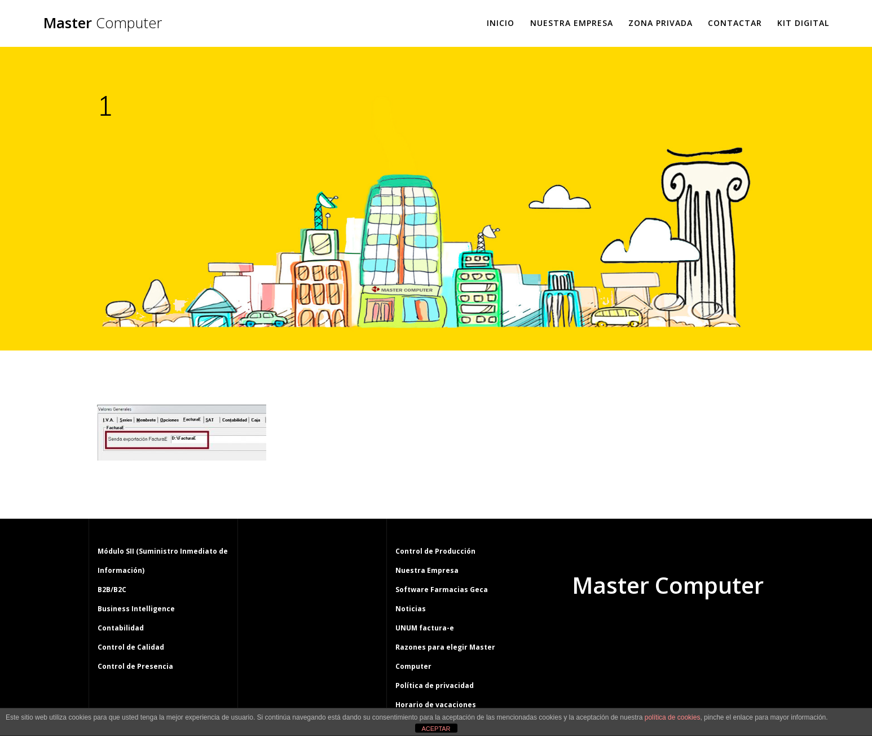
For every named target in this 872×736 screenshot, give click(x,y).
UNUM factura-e (424, 628)
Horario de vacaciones (435, 704)
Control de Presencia (135, 666)
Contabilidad (121, 628)
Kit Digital (803, 22)
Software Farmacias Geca (441, 589)
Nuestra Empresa (571, 22)
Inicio (500, 22)
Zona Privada (660, 22)
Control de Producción (435, 551)
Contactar (735, 22)
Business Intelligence (136, 609)
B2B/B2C (112, 589)
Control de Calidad (131, 647)
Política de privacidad (434, 685)
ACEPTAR (435, 728)
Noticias (410, 609)
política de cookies (673, 717)
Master (102, 23)
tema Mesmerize (700, 628)
